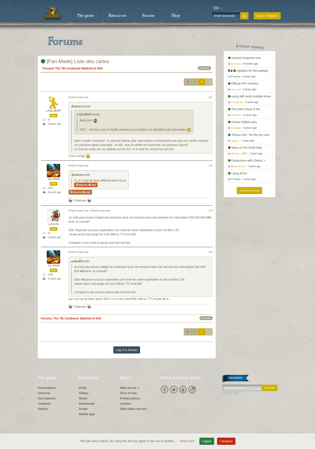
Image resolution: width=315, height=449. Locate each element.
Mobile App (87, 414)
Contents (44, 403)
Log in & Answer (126, 350)
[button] (218, 8)
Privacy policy (130, 398)
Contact (125, 403)
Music (83, 398)
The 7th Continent (67, 68)
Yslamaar (53, 179)
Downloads (87, 403)
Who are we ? (129, 387)
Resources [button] (119, 15)
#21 (211, 97)
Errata (83, 409)
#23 (211, 210)
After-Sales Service (133, 409)
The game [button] (87, 15)
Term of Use (128, 393)
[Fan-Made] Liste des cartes (75, 61)
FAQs (83, 387)
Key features (47, 398)
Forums (148, 15)
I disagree (226, 441)
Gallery (43, 409)
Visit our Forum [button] (249, 190)
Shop (175, 15)
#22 (211, 165)
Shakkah (76, 175)
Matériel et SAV (92, 68)
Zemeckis (77, 106)
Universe (44, 393)
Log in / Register (267, 15)
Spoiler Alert (86, 185)
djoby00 (53, 224)
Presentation (47, 387)
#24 (211, 252)
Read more (187, 441)
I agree (206, 441)
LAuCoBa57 (53, 111)
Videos (84, 393)
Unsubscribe (230, 393)
